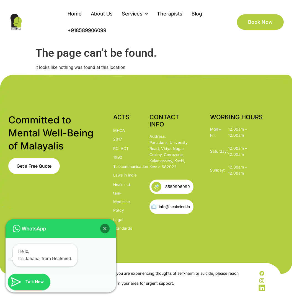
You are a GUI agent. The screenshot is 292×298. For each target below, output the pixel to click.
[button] (135, 14)
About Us (102, 14)
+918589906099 (87, 30)
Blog (197, 14)
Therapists (169, 14)
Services (135, 14)
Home (75, 14)
